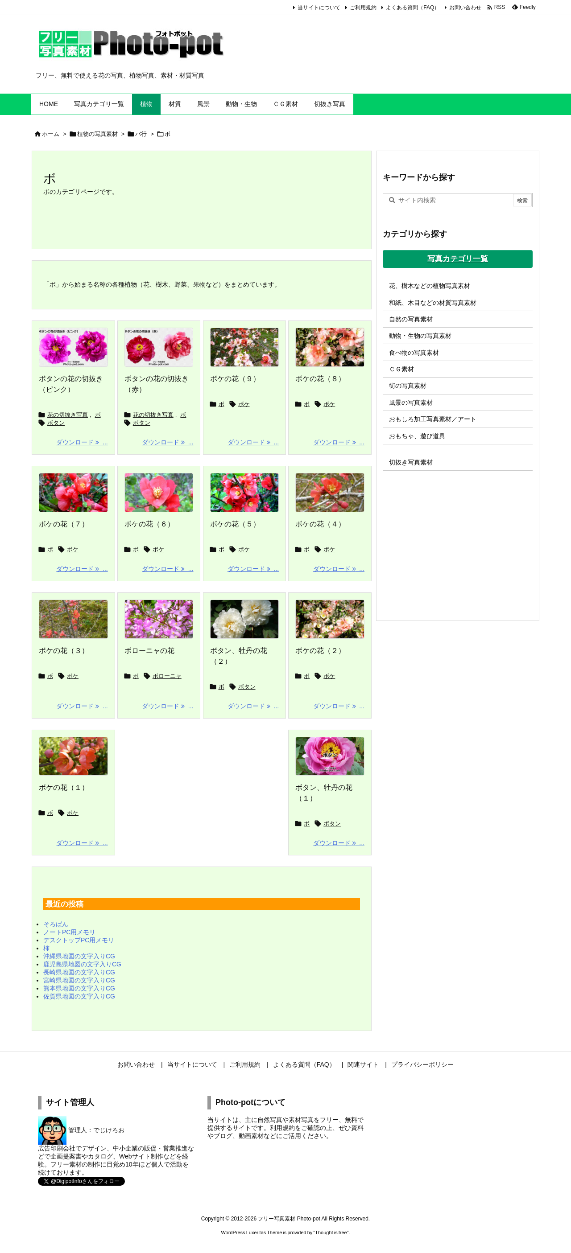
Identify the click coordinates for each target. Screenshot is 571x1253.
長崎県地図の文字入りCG (79, 972)
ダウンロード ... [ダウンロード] (82, 442)
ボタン (56, 422)
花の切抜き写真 (67, 414)
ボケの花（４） (320, 524)
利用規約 (282, 1127)
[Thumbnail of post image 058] (73, 492)
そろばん (55, 924)
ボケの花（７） (64, 524)
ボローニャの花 (149, 650)
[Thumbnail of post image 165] (73, 619)
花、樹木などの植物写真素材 (429, 285)
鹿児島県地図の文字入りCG (82, 964)
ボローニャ (167, 676)
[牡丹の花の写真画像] (329, 756)
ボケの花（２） (320, 650)
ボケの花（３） (64, 650)
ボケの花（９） (235, 378)
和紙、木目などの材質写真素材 (432, 302)
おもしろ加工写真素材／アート (432, 419)
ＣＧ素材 (401, 369)
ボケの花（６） (149, 524)
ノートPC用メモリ (69, 932)
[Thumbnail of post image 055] (329, 347)
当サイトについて (319, 7)
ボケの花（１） (64, 787)
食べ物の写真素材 (414, 352)
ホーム (50, 134)
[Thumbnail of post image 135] (159, 492)
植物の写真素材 (97, 134)
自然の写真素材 (411, 319)
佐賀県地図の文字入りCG (79, 996)
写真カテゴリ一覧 (457, 259)
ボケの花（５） (235, 524)
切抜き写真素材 (411, 462)
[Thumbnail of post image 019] (73, 756)
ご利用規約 (363, 7)
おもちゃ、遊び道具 (417, 436)
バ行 (141, 134)
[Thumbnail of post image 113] (244, 492)
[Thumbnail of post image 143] (329, 619)
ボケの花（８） (320, 378)
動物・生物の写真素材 (420, 335)
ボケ (244, 404)
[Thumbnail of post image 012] (159, 619)
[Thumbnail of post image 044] (244, 619)
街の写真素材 (407, 385)
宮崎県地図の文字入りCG (79, 980)
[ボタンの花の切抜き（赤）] (159, 347)
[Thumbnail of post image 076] (244, 347)
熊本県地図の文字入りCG (79, 988)
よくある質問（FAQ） (412, 7)
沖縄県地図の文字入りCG (79, 956)
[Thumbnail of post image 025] (329, 492)
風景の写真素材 (411, 402)
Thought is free (331, 1232)
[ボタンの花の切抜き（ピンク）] (73, 347)
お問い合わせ (465, 7)
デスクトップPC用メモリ (78, 940)
